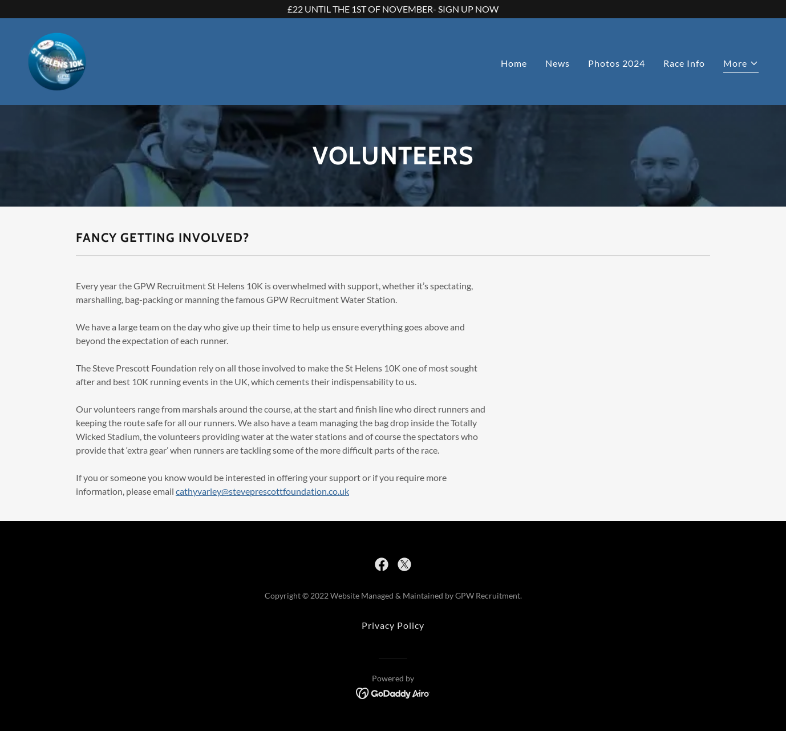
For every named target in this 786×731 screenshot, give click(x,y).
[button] (741, 64)
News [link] (557, 63)
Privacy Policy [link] (393, 625)
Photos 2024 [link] (616, 63)
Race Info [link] (684, 63)
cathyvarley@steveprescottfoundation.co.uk (262, 491)
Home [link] (514, 63)
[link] (57, 60)
